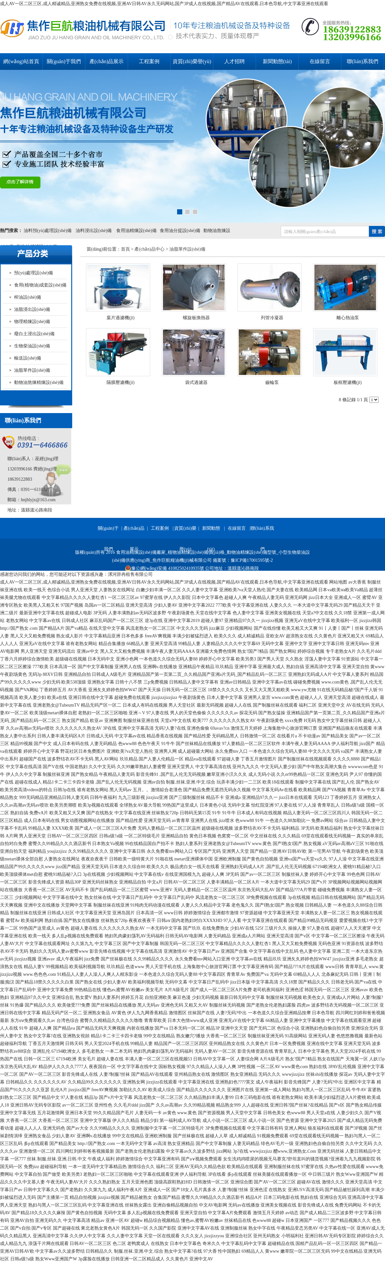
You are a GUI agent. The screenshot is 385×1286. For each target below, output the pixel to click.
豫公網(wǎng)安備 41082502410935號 (164, 568)
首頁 (125, 249)
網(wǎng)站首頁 (21, 61)
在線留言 (320, 61)
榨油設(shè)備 (27, 297)
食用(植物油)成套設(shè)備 (40, 285)
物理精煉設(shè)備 (32, 321)
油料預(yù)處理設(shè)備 (48, 230)
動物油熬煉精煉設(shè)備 (39, 382)
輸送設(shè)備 (27, 358)
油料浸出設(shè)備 (94, 230)
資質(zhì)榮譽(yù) (192, 61)
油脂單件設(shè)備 (32, 370)
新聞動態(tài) (277, 61)
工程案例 (149, 61)
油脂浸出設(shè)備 (32, 309)
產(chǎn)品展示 (107, 61)
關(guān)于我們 (64, 61)
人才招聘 (234, 61)
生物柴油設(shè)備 (32, 346)
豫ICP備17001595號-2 (252, 560)
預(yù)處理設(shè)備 (33, 272)
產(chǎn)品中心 (149, 249)
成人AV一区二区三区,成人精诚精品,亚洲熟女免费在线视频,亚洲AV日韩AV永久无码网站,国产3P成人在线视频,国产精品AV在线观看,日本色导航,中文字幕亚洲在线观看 (164, 3)
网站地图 (338, 582)
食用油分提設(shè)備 (180, 230)
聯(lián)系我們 (363, 61)
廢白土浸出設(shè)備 (34, 333)
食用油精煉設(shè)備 (136, 230)
